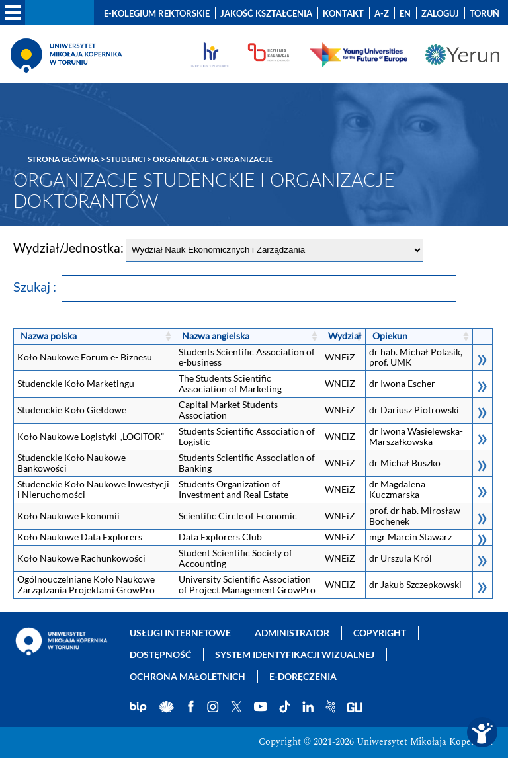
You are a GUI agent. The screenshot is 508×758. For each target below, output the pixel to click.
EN (405, 13)
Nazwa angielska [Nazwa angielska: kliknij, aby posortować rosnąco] (215, 335)
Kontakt (343, 13)
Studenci (126, 159)
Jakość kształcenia (266, 13)
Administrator (292, 632)
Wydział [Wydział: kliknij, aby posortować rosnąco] (345, 335)
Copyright (379, 632)
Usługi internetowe (180, 632)
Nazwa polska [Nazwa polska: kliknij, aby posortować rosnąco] (49, 335)
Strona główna (63, 159)
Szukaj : (234, 286)
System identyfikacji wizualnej (294, 654)
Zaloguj (440, 13)
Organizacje (181, 159)
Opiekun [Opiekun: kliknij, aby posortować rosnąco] (389, 335)
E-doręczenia (303, 676)
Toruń (484, 13)
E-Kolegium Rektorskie (157, 13)
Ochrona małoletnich (187, 676)
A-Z (381, 13)
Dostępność (160, 654)
